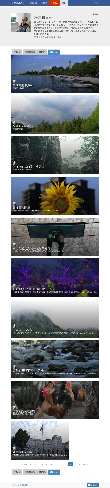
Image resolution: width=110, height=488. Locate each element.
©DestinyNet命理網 (20, 485)
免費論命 (54, 3)
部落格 (64, 3)
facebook (92, 485)
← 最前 (24, 464)
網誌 (54, 52)
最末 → (86, 464)
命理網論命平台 (19, 3)
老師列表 (33, 3)
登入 (97, 3)
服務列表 (44, 3)
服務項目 (30, 52)
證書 (42, 52)
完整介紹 (17, 52)
